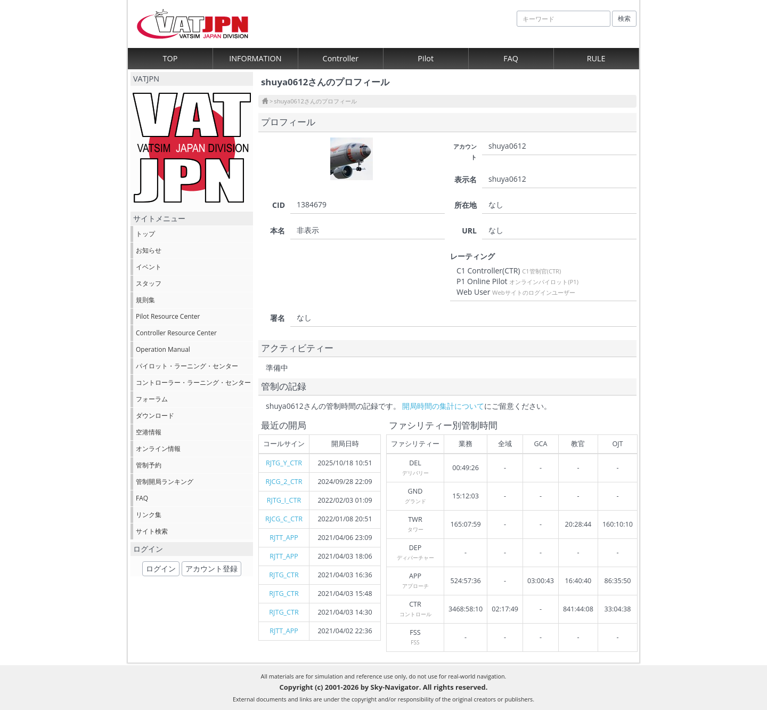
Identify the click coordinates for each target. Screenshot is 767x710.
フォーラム (152, 399)
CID (278, 205)
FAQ (510, 58)
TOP (170, 58)
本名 (277, 230)
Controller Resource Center (176, 332)
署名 (277, 318)
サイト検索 (152, 531)
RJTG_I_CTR (284, 500)
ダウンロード (155, 415)
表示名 (465, 179)
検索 (624, 18)
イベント (148, 266)
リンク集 (148, 514)
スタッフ (148, 283)
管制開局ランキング (164, 481)
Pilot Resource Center (168, 316)
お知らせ (148, 250)
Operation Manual (163, 349)
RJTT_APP (284, 537)
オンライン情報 (158, 448)
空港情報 (148, 432)
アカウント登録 (211, 568)
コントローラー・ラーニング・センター (193, 382)
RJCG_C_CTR (284, 518)
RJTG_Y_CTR (284, 462)
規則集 (145, 299)
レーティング (472, 256)
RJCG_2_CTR (283, 481)
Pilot (426, 58)
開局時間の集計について (443, 406)
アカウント (465, 151)
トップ (145, 233)
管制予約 (148, 465)
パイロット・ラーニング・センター (187, 365)
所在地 (465, 205)
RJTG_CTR (283, 574)
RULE (596, 58)
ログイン (161, 568)
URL (469, 230)
